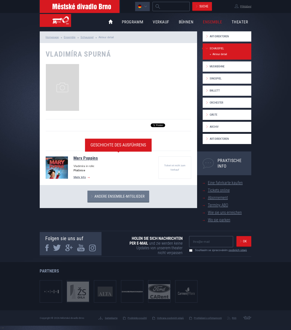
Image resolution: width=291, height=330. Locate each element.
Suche (203, 6)
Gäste (213, 114)
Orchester (216, 102)
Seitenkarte (111, 317)
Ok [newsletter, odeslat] (245, 241)
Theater (240, 21)
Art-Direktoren (219, 36)
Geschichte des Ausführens (118, 145)
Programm (132, 21)
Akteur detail (219, 54)
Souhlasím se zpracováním (219, 250)
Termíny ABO (218, 205)
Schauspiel (87, 37)
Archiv (214, 126)
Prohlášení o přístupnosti (208, 317)
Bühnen (186, 21)
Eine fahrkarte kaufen (225, 182)
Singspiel (216, 78)
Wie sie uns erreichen (225, 212)
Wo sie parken (219, 220)
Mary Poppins (85, 158)
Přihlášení (245, 6)
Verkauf (161, 21)
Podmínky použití (137, 317)
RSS (234, 317)
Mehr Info (79, 177)
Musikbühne (217, 66)
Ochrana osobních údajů (170, 317)
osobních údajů (237, 250)
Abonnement (218, 197)
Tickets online (219, 190)
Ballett (215, 90)
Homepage (52, 37)
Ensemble (212, 21)
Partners (49, 271)
